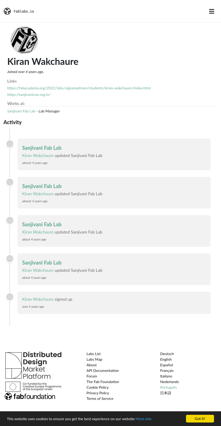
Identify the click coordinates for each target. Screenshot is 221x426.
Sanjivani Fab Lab (21, 111)
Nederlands (169, 381)
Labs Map (94, 359)
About (92, 365)
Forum (92, 376)
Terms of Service (100, 398)
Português (168, 387)
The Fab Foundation (103, 381)
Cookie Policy (98, 387)
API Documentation (103, 370)
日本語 (165, 393)
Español (166, 365)
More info (143, 419)
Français (166, 370)
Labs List (94, 353)
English (166, 359)
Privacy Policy (98, 393)
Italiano (166, 376)
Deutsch (167, 353)
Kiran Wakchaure (38, 155)
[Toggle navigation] (211, 11)
